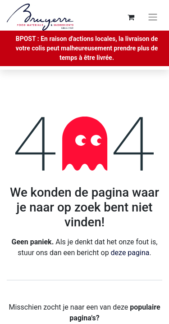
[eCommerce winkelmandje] (131, 17)
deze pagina (130, 252)
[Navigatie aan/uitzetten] (152, 17)
